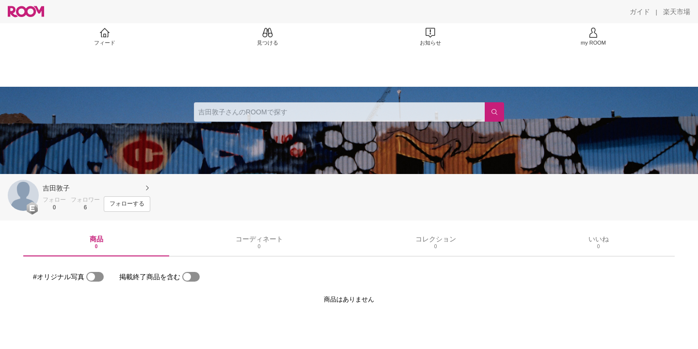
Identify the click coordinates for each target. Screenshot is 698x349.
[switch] (95, 277)
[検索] (494, 112)
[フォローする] (127, 204)
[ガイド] (640, 11)
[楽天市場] (676, 11)
